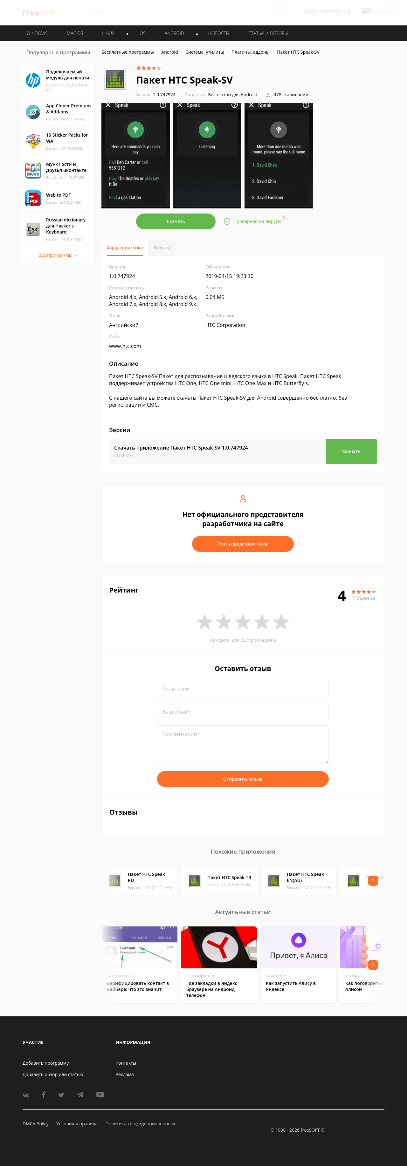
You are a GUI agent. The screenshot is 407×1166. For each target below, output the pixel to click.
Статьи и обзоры (268, 33)
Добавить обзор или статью (53, 1074)
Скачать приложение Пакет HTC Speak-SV (181, 447)
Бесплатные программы (127, 52)
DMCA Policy (36, 1124)
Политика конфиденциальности (140, 1124)
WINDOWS (37, 33)
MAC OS (75, 33)
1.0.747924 (156, 95)
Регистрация (336, 11)
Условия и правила (77, 1124)
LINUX (108, 33)
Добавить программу (46, 1063)
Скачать (176, 221)
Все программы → (58, 255)
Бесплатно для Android (233, 95)
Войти (312, 11)
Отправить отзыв (243, 779)
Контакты (126, 1063)
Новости (218, 33)
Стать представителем (243, 544)
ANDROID (174, 33)
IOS (142, 33)
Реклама (125, 1074)
